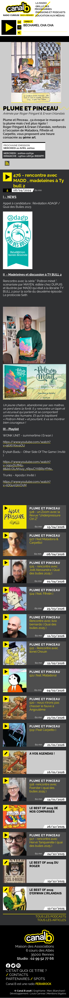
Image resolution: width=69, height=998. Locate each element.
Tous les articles (51, 920)
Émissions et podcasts (50, 12)
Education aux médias (50, 15)
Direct (28, 21)
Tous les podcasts (51, 916)
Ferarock (43, 984)
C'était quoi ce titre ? (26, 971)
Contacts (18, 975)
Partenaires (18, 979)
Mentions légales (56, 993)
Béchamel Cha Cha (38, 25)
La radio (41, 3)
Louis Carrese (37, 993)
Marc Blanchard (56, 990)
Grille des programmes (43, 7)
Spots (39, 979)
